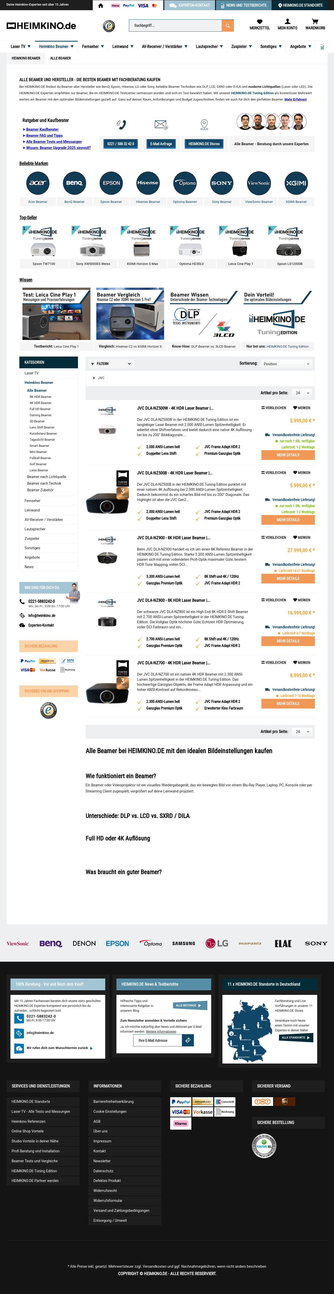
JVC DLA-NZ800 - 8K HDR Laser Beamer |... (173, 600)
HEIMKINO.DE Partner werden (35, 1181)
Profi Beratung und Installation (36, 1151)
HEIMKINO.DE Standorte (303, 5)
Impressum (102, 1141)
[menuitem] (181, 25)
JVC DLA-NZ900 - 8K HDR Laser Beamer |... (173, 537)
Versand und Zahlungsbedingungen (121, 1210)
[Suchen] (228, 25)
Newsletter (102, 1161)
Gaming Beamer (41, 415)
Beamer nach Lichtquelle (46, 477)
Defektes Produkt (107, 1181)
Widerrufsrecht (105, 1191)
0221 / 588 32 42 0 (120, 144)
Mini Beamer (38, 452)
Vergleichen (273, 408)
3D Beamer (37, 421)
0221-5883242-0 (41, 601)
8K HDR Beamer (40, 397)
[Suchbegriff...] (181, 25)
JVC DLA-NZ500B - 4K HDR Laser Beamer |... (174, 472)
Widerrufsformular (108, 1201)
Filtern (100, 364)
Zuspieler (32, 538)
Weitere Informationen (161, 1031)
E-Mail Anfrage (161, 144)
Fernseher (33, 501)
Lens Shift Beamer (42, 427)
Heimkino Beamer (39, 383)
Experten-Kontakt (41, 625)
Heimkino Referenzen (29, 1121)
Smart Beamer (39, 446)
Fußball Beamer (40, 458)
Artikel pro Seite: (274, 392)
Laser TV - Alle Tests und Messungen (41, 1111)
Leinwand (32, 510)
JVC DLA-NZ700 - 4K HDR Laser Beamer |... (173, 662)
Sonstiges (33, 548)
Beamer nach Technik (44, 483)
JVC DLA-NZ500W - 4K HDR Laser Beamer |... (175, 408)
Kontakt (99, 1151)
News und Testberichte (246, 5)
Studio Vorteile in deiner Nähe (35, 1141)
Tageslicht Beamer (42, 440)
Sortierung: (248, 363)
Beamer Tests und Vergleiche (35, 1161)
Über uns (100, 1131)
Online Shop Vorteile (28, 1131)
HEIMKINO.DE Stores (204, 144)
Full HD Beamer (40, 409)
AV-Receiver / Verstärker (44, 520)
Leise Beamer (39, 470)
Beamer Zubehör (40, 490)
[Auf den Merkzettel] (301, 408)
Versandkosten (154, 1266)
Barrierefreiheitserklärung (113, 1102)
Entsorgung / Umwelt (110, 1220)
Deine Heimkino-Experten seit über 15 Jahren (38, 4)
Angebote (32, 557)
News (29, 567)
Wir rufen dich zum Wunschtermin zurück (59, 1048)
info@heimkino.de (41, 615)
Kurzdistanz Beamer (43, 433)
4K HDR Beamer (40, 403)
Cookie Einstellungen (110, 1111)
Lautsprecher (35, 529)
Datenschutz (103, 1171)
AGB (96, 1121)
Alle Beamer (37, 390)
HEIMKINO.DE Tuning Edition (287, 346)
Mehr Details (288, 455)
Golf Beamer (38, 464)
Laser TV (32, 373)
